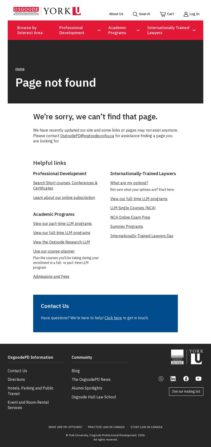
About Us (116, 14)
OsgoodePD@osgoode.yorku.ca (87, 135)
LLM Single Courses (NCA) (132, 207)
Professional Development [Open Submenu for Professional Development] (71, 30)
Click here (113, 317)
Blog (76, 366)
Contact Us (17, 366)
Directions (16, 375)
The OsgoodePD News (91, 375)
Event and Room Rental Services (28, 401)
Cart (170, 14)
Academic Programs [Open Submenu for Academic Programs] (117, 30)
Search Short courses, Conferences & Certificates (65, 185)
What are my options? (129, 182)
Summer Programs (126, 226)
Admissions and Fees (51, 276)
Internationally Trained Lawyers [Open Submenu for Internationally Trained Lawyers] (168, 30)
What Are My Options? (65, 422)
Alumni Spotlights (87, 383)
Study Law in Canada (146, 422)
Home (20, 69)
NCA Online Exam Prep (130, 217)
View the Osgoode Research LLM (61, 242)
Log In (194, 14)
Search (144, 14)
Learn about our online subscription (64, 197)
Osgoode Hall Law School (94, 392)
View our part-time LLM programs (62, 223)
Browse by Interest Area (30, 30)
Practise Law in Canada (106, 422)
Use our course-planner (54, 251)
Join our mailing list (186, 391)
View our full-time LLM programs (61, 232)
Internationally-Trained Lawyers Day (142, 235)
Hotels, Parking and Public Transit (31, 386)
